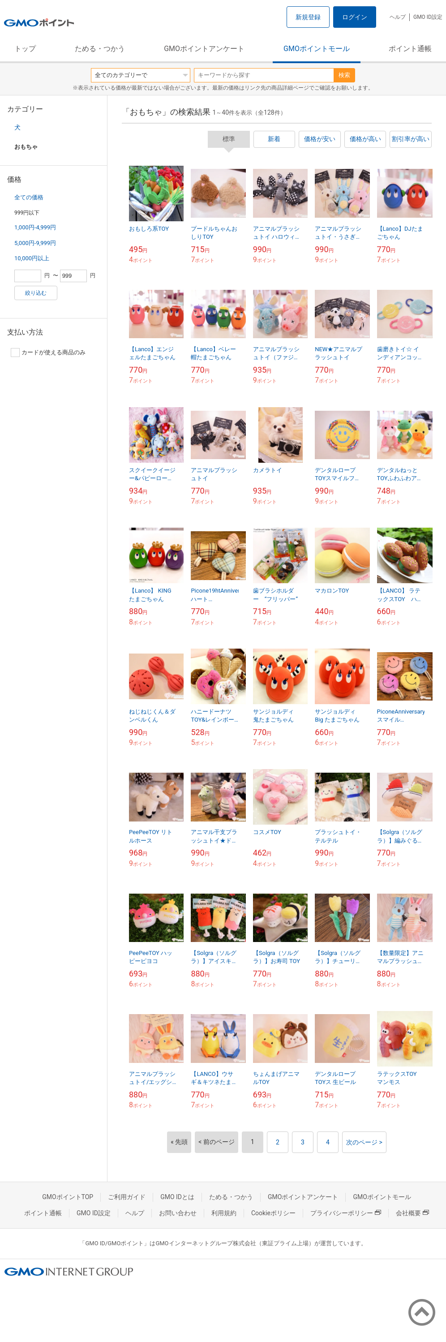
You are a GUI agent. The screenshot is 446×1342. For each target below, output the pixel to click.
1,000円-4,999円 (35, 227)
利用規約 (223, 1213)
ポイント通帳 (410, 48)
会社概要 (412, 1213)
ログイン (354, 17)
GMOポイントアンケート (204, 48)
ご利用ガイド (127, 1196)
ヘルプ (398, 17)
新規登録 (308, 17)
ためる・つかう (100, 48)
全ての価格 (28, 197)
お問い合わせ (178, 1213)
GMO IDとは (177, 1196)
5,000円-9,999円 (35, 243)
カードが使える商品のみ (48, 352)
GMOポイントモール (316, 48)
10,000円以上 (31, 258)
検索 (344, 75)
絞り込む (36, 293)
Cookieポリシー (273, 1213)
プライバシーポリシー (345, 1213)
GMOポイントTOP (67, 1196)
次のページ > (364, 1142)
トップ (25, 48)
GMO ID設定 (427, 17)
